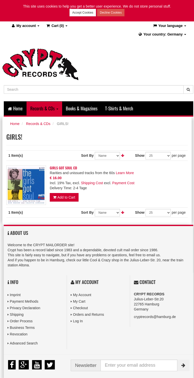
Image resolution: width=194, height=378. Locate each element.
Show (139, 155)
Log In (78, 321)
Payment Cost (123, 183)
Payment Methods (24, 301)
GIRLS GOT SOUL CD (63, 167)
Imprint (15, 295)
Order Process (21, 321)
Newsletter (85, 365)
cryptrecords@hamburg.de (155, 317)
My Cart (79, 301)
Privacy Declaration (25, 308)
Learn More (125, 173)
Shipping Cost (92, 183)
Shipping (17, 314)
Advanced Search (24, 343)
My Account (82, 295)
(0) (56, 26)
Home (15, 108)
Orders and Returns (88, 314)
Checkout (80, 308)
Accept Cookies (82, 12)
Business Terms (22, 328)
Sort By (87, 155)
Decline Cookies (111, 12)
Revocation (19, 334)
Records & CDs (38, 124)
